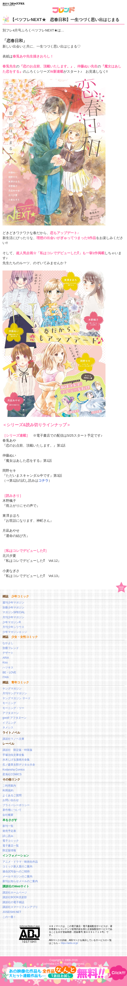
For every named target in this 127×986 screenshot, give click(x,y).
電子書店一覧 (10, 845)
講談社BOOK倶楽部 (14, 897)
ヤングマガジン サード (16, 698)
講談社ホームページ (14, 892)
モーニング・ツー (13, 708)
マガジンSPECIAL (13, 612)
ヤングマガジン (12, 688)
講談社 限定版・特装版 (17, 749)
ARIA (5, 657)
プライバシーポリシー (16, 805)
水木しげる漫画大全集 (16, 759)
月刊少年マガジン (13, 617)
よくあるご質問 (12, 795)
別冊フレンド (10, 648)
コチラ (43, 480)
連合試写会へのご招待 (16, 871)
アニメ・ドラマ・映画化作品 (20, 861)
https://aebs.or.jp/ (69, 943)
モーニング (9, 703)
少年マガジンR (11, 622)
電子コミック (10, 840)
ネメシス (7, 727)
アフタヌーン (10, 713)
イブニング (9, 722)
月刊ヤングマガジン (14, 693)
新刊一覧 (7, 826)
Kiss (5, 662)
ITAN (5, 677)
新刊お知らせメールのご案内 (20, 881)
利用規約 (7, 790)
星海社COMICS (12, 774)
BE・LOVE (9, 672)
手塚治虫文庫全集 (13, 754)
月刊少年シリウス (13, 627)
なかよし (7, 643)
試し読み (7, 836)
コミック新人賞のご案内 (17, 866)
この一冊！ (9, 917)
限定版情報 (9, 850)
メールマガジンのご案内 (17, 876)
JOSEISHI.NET (11, 912)
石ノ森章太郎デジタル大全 (18, 764)
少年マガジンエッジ (14, 632)
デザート (7, 652)
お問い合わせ (10, 800)
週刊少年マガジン (13, 602)
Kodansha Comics (13, 769)
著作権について (12, 809)
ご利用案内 (9, 785)
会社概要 (7, 814)
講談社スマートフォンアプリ (20, 907)
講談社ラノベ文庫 (13, 738)
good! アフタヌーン (14, 717)
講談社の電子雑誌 (13, 902)
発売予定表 (9, 831)
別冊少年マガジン (13, 607)
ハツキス (7, 667)
